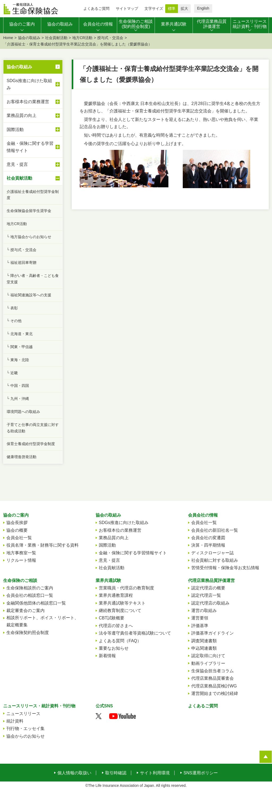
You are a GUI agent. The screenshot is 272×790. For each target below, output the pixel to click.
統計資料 (14, 721)
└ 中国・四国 (18, 385)
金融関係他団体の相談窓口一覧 (36, 603)
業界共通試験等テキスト (122, 603)
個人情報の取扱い (74, 773)
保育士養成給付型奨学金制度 (31, 444)
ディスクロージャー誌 (212, 553)
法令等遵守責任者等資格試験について (135, 633)
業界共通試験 (108, 580)
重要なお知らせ (114, 648)
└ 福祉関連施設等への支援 (29, 295)
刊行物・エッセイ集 (25, 728)
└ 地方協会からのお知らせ (29, 237)
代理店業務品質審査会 (212, 678)
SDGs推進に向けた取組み (33, 84)
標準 (171, 8)
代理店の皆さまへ (116, 625)
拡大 (184, 8)
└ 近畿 (12, 373)
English (203, 8)
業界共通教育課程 (116, 595)
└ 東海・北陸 (18, 360)
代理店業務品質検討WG (214, 686)
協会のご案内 (16, 515)
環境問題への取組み (23, 411)
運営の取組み (204, 610)
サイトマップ (127, 8)
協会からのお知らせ (25, 736)
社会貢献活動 (56, 38)
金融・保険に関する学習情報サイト (33, 147)
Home (8, 38)
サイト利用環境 (155, 773)
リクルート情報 (21, 560)
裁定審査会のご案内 (25, 610)
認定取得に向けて (208, 655)
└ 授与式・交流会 (21, 250)
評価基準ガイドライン (212, 633)
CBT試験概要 (111, 618)
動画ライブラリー (208, 663)
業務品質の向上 (33, 115)
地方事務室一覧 (21, 553)
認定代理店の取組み (210, 603)
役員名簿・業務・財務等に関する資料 (42, 545)
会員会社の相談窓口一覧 (29, 595)
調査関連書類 (204, 641)
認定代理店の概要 (208, 588)
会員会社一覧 (19, 537)
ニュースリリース (23, 713)
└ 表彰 (12, 308)
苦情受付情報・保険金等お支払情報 (225, 567)
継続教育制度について (120, 610)
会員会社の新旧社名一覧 (214, 530)
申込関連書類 (204, 648)
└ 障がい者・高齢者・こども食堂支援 (33, 278)
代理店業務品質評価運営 (211, 580)
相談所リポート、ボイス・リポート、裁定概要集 (42, 621)
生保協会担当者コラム (212, 671)
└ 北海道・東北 (20, 334)
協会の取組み (29, 38)
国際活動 (33, 129)
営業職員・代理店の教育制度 (126, 588)
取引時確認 (115, 773)
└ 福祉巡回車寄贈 (21, 262)
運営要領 (199, 618)
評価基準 (199, 625)
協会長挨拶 (17, 522)
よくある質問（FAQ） (120, 641)
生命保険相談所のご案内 (29, 588)
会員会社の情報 (203, 515)
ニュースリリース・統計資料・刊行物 (39, 706)
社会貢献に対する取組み (214, 560)
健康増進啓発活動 (21, 457)
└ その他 (14, 321)
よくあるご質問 (96, 8)
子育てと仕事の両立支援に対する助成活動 (33, 428)
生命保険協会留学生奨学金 (29, 211)
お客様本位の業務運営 (33, 101)
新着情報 (107, 655)
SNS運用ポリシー (201, 773)
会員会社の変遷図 (208, 537)
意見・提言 (33, 164)
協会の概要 (17, 530)
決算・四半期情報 (208, 545)
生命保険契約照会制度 (27, 632)
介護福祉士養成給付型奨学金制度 (33, 194)
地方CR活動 (82, 38)
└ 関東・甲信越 (20, 347)
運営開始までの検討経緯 (214, 693)
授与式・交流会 (110, 38)
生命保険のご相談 (20, 580)
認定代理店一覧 (206, 595)
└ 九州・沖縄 (18, 398)
